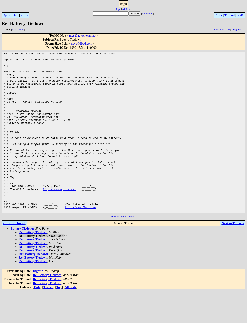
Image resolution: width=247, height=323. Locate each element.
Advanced (147, 13)
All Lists (126, 9)
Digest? (38, 303)
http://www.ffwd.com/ (80, 238)
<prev (7, 15)
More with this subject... (124, 248)
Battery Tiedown (22, 260)
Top (118, 9)
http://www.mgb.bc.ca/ (59, 217)
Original (236, 29)
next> (24, 15)
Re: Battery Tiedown (33, 264)
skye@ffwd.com (81, 43)
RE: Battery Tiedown (33, 286)
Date (16, 15)
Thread (229, 15)
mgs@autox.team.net (82, 35)
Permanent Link (221, 29)
